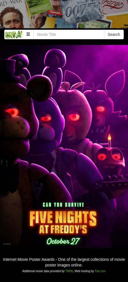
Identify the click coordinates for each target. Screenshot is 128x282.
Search (114, 34)
